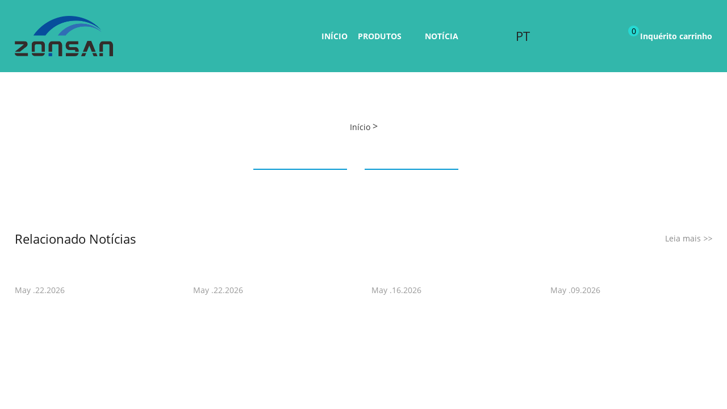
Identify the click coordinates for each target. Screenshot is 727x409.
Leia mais (688, 238)
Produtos (380, 36)
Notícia (441, 36)
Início (334, 36)
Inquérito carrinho (670, 33)
